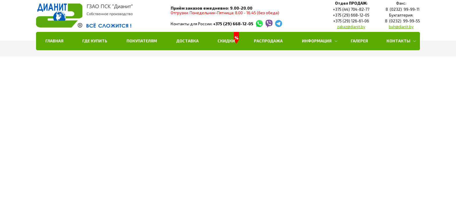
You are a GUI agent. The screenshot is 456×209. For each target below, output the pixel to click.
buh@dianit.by (401, 27)
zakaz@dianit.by (351, 27)
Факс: (401, 3)
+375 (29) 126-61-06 (351, 21)
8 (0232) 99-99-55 (401, 21)
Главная (54, 40)
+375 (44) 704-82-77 (351, 9)
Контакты (398, 40)
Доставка (187, 40)
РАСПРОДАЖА (268, 40)
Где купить (94, 40)
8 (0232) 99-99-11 (401, 9)
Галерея (359, 40)
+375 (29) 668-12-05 (233, 23)
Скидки (226, 40)
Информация (317, 40)
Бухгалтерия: (401, 15)
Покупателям (142, 40)
